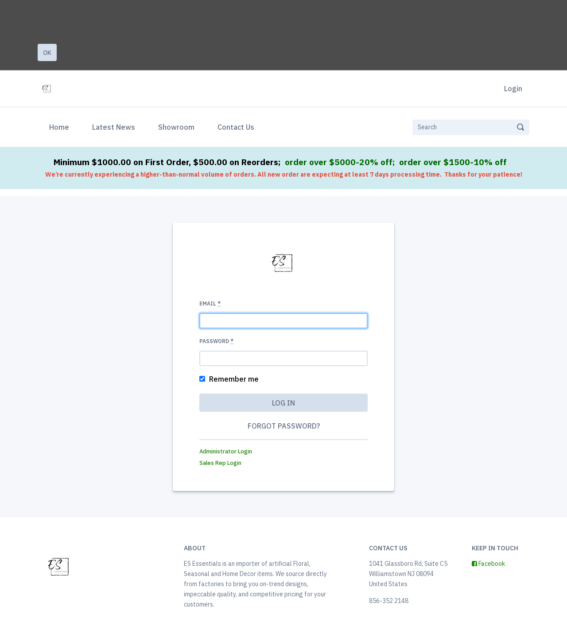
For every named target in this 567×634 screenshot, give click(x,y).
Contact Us (235, 127)
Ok (47, 53)
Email (210, 303)
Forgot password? (284, 425)
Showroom (176, 127)
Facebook (488, 564)
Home (61, 126)
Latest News (113, 127)
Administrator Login (225, 451)
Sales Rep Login (220, 463)
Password (216, 341)
